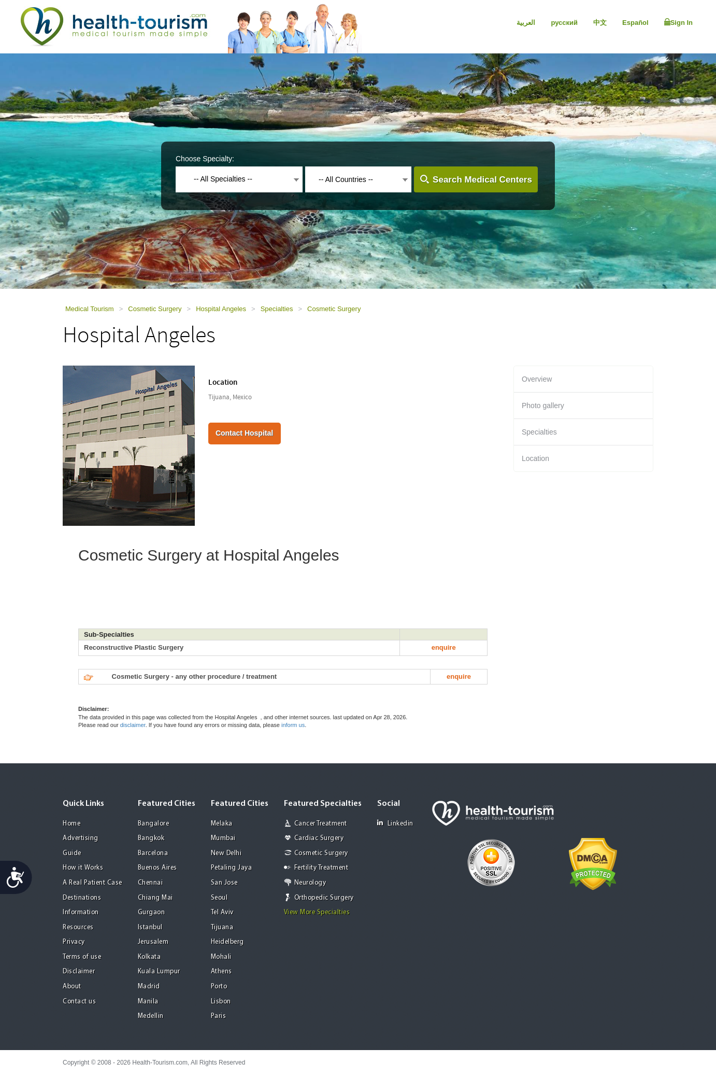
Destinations (82, 898)
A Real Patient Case (92, 882)
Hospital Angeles (221, 309)
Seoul (219, 898)
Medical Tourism (89, 309)
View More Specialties (317, 912)
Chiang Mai (155, 898)
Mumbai (223, 838)
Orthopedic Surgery (324, 898)
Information (81, 912)
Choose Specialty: (205, 159)
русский (564, 22)
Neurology (310, 882)
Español (635, 22)
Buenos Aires (157, 867)
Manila (148, 1001)
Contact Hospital (244, 433)
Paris (218, 1016)
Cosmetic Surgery (154, 309)
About (72, 986)
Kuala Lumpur (159, 971)
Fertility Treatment (321, 867)
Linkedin (395, 823)
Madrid (149, 986)
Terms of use (82, 957)
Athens (221, 971)
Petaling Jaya (231, 867)
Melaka (222, 823)
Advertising (80, 838)
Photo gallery (543, 405)
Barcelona (153, 853)
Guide (72, 853)
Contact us (79, 1001)
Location (535, 458)
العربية (526, 22)
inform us (293, 725)
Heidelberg (227, 942)
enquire (444, 647)
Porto (219, 986)
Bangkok (151, 838)
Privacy (74, 942)
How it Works (83, 867)
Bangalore (153, 823)
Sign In (678, 22)
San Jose (224, 882)
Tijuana (222, 927)
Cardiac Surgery (319, 838)
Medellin (151, 1016)
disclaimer (133, 725)
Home (71, 823)
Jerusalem (153, 942)
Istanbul (150, 927)
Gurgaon (151, 912)
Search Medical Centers (482, 180)
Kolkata (149, 957)
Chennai (150, 882)
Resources (78, 927)
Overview (537, 379)
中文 (600, 22)
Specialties (277, 309)
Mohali (221, 957)
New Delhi (226, 853)
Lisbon (221, 1001)
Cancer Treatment (320, 823)
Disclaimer (79, 971)
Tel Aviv (222, 912)
